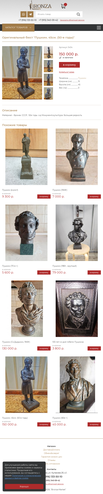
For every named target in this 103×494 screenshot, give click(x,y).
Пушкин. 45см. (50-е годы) (15, 418)
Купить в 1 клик (66, 72)
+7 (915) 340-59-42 (51, 480)
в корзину (69, 64)
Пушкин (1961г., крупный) (64, 266)
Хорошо (24, 486)
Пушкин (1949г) (59, 190)
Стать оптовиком (51, 464)
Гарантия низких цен (51, 457)
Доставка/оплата (51, 450)
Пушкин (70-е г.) (10, 266)
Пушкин (82, 78)
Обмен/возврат (51, 453)
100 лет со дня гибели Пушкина (68, 342)
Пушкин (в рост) (10, 190)
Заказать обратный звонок (72, 20)
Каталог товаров (16, 27)
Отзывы (51, 460)
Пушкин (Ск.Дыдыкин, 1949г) (16, 342)
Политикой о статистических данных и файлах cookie (23, 476)
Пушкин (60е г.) (60, 418)
